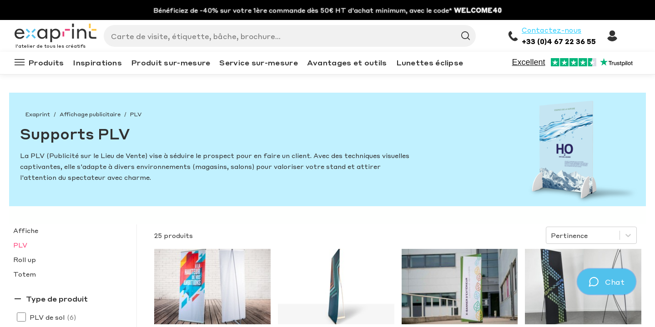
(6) (71, 317)
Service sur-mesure (258, 62)
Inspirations (97, 62)
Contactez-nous (551, 30)
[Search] (286, 36)
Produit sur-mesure (170, 62)
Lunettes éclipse (430, 62)
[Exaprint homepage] (55, 34)
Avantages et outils (347, 62)
